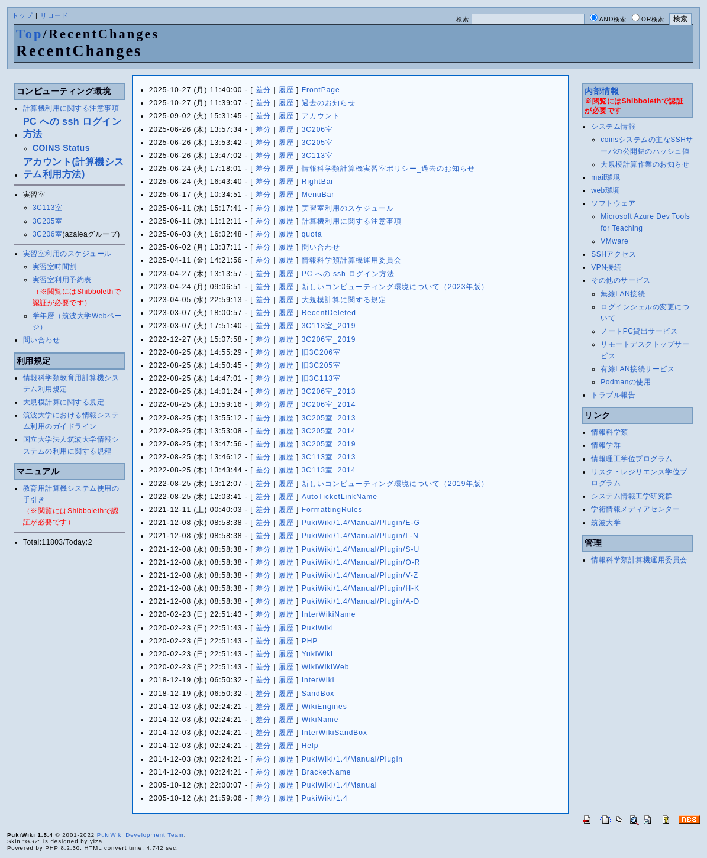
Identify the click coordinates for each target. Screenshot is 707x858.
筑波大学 (606, 523)
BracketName (326, 772)
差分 (263, 90)
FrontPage (321, 90)
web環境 (605, 190)
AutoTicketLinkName (339, 497)
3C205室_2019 (329, 444)
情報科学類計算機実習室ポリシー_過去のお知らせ (389, 168)
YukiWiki (317, 654)
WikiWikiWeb (326, 667)
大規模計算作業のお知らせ (645, 164)
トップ (22, 15)
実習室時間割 (55, 267)
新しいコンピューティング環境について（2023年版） (395, 287)
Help (310, 746)
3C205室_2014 (329, 431)
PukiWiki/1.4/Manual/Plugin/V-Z (360, 575)
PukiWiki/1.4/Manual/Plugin (352, 759)
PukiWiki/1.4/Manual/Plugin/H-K (360, 588)
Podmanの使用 (626, 382)
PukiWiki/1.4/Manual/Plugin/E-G (361, 523)
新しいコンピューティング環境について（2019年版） (395, 484)
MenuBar (318, 194)
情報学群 (606, 445)
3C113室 (47, 207)
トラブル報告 (613, 395)
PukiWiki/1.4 (325, 798)
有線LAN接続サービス (637, 369)
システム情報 (613, 126)
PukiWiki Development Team (140, 834)
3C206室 (47, 234)
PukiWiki (318, 628)
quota (312, 234)
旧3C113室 (321, 378)
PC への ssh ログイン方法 (348, 274)
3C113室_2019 (329, 326)
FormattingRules (332, 510)
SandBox (318, 693)
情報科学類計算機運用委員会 (352, 260)
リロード (54, 15)
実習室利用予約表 (62, 280)
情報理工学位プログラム (632, 459)
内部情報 (602, 91)
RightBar (318, 181)
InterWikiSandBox (334, 733)
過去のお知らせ (329, 103)
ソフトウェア (613, 203)
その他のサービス (620, 280)
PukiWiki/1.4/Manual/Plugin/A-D (360, 601)
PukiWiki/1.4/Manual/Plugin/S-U (360, 549)
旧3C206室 (321, 352)
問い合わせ (41, 340)
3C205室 (47, 221)
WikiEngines (324, 706)
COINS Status (61, 148)
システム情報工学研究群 (632, 496)
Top (29, 34)
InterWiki (318, 680)
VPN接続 (606, 267)
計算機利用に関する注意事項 (71, 108)
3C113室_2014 (329, 470)
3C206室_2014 (329, 404)
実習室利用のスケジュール (67, 254)
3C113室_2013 (329, 457)
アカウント (321, 116)
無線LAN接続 (623, 294)
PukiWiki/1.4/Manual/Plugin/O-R (361, 562)
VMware (614, 241)
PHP (310, 641)
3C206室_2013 (329, 391)
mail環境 (605, 177)
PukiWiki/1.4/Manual (339, 785)
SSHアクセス (613, 254)
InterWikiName (329, 614)
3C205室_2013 (329, 418)
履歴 (286, 90)
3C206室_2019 (329, 339)
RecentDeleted (329, 313)
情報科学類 (609, 432)
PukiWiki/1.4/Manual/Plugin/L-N (360, 536)
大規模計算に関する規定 (64, 402)
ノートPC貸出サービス (639, 331)
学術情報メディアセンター (635, 509)
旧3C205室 (321, 365)
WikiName (320, 719)
